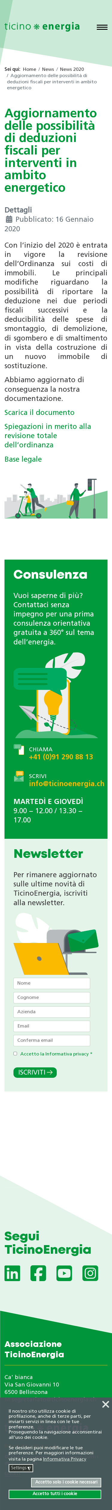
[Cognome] (51, 997)
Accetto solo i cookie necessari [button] (66, 1482)
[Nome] (51, 983)
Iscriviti (31, 1072)
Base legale (23, 459)
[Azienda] (51, 1012)
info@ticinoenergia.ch (67, 784)
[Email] (51, 1026)
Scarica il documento (39, 413)
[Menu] (102, 28)
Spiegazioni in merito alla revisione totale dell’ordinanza (47, 436)
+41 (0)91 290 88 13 (61, 757)
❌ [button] (106, 1405)
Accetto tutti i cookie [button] (55, 1494)
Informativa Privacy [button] (64, 1459)
